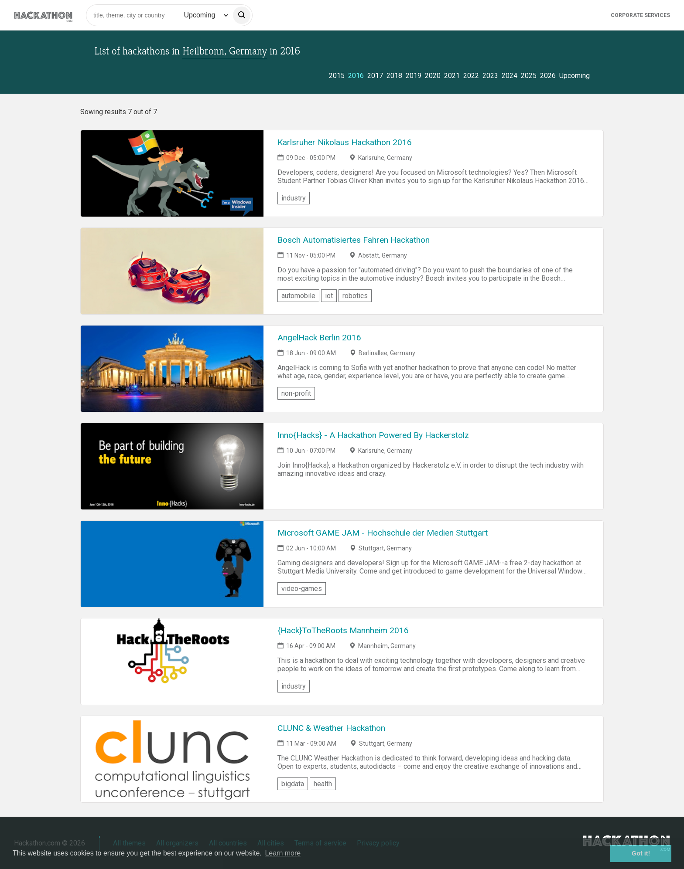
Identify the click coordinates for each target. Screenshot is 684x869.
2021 (452, 75)
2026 (548, 75)
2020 (433, 75)
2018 (394, 75)
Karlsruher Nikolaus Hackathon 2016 (344, 142)
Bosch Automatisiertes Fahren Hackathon (353, 240)
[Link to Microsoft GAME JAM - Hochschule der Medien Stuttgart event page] (172, 564)
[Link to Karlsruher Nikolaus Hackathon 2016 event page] (172, 173)
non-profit (296, 393)
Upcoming (574, 75)
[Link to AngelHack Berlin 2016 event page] (172, 369)
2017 (375, 75)
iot (329, 296)
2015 (337, 75)
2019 (413, 75)
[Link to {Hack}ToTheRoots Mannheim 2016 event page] (172, 661)
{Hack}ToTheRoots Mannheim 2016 (343, 630)
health (323, 784)
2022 (471, 75)
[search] (241, 15)
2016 (356, 75)
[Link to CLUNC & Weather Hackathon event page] (172, 759)
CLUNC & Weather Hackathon (331, 728)
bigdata (292, 784)
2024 (509, 75)
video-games (301, 588)
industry (293, 198)
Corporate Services (640, 15)
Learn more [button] (283, 853)
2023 (490, 75)
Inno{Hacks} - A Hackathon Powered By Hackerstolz (373, 435)
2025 (529, 75)
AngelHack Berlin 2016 (319, 338)
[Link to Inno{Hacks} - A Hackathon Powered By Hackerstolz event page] (172, 466)
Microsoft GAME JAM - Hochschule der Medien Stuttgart (382, 533)
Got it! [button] (641, 853)
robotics (355, 296)
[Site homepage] (43, 15)
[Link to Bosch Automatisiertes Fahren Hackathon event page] (172, 271)
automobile (298, 296)
